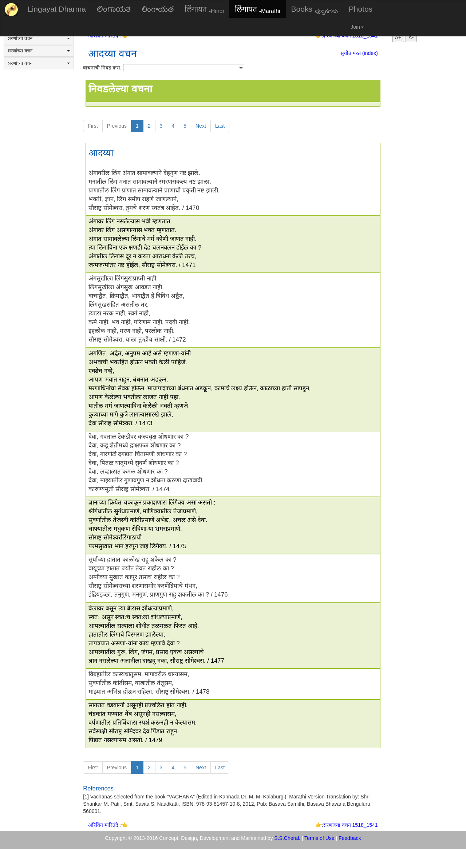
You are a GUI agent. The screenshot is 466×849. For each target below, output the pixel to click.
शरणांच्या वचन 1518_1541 (350, 825)
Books (314, 9)
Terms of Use (319, 838)
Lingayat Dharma (57, 9)
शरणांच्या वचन (39, 38)
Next (201, 126)
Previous (117, 126)
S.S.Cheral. (287, 838)
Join (357, 27)
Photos (360, 9)
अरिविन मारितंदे (103, 825)
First (93, 126)
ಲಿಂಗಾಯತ (114, 9)
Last (220, 126)
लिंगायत (204, 9)
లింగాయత (158, 9)
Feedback (350, 838)
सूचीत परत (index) (359, 53)
